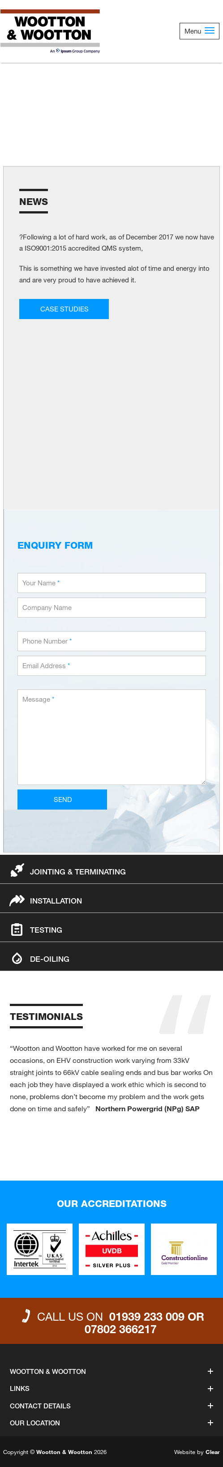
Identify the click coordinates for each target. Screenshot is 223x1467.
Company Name (47, 607)
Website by (197, 1451)
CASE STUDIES (64, 309)
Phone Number (47, 641)
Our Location (111, 1422)
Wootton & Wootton (111, 1371)
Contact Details (111, 1405)
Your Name (41, 583)
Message (38, 699)
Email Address (46, 665)
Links (111, 1388)
